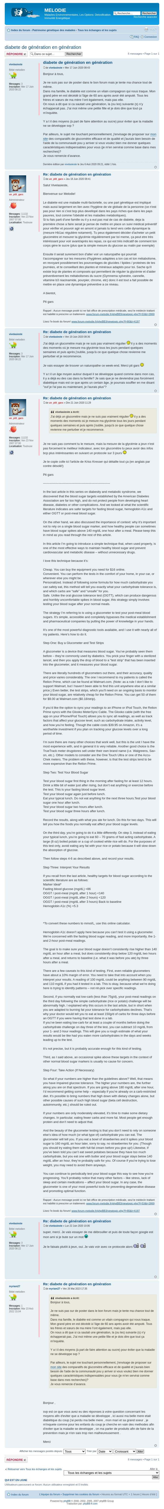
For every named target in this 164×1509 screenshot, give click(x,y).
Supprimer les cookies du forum (81, 1494)
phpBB (67, 1501)
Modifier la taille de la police (153, 29)
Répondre (16, 54)
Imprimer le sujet (146, 29)
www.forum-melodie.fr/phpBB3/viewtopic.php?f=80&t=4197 (106, 321)
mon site (56, 1367)
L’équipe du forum (49, 1494)
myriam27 (54, 1288)
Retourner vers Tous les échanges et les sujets (35, 1469)
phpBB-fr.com (90, 1503)
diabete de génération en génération (43, 47)
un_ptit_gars (56, 179)
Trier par (99, 1451)
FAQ (136, 36)
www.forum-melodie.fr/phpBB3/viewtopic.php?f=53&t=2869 (120, 314)
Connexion (150, 36)
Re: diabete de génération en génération (77, 174)
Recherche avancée (145, 16)
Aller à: (154, 1468)
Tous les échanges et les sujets (97, 30)
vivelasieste (55, 67)
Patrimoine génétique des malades (53, 30)
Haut (155, 167)
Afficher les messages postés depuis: (52, 1451)
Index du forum (20, 30)
